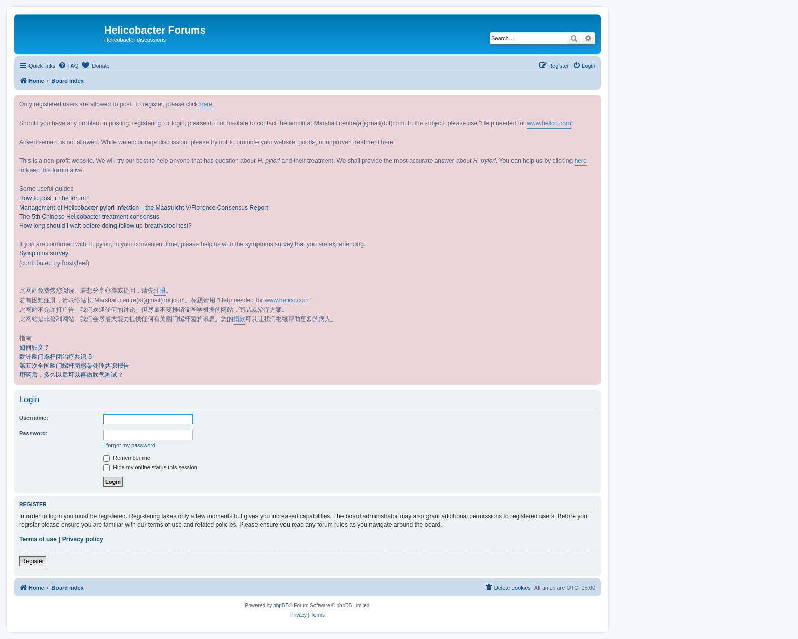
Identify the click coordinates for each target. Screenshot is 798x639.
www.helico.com (549, 123)
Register (32, 561)
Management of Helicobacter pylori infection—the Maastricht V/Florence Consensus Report (143, 207)
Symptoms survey (43, 253)
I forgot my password (129, 445)
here (206, 104)
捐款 (239, 319)
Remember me (126, 458)
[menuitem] (68, 66)
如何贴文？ (34, 347)
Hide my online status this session (150, 467)
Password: (33, 433)
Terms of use (38, 539)
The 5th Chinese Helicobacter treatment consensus (89, 216)
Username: (33, 418)
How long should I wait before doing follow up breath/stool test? (105, 225)
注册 (160, 290)
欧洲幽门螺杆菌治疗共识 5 (55, 356)
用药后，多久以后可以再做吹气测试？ (71, 375)
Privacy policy (82, 539)
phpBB (281, 605)
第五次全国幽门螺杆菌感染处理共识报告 (74, 365)
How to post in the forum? (54, 198)
